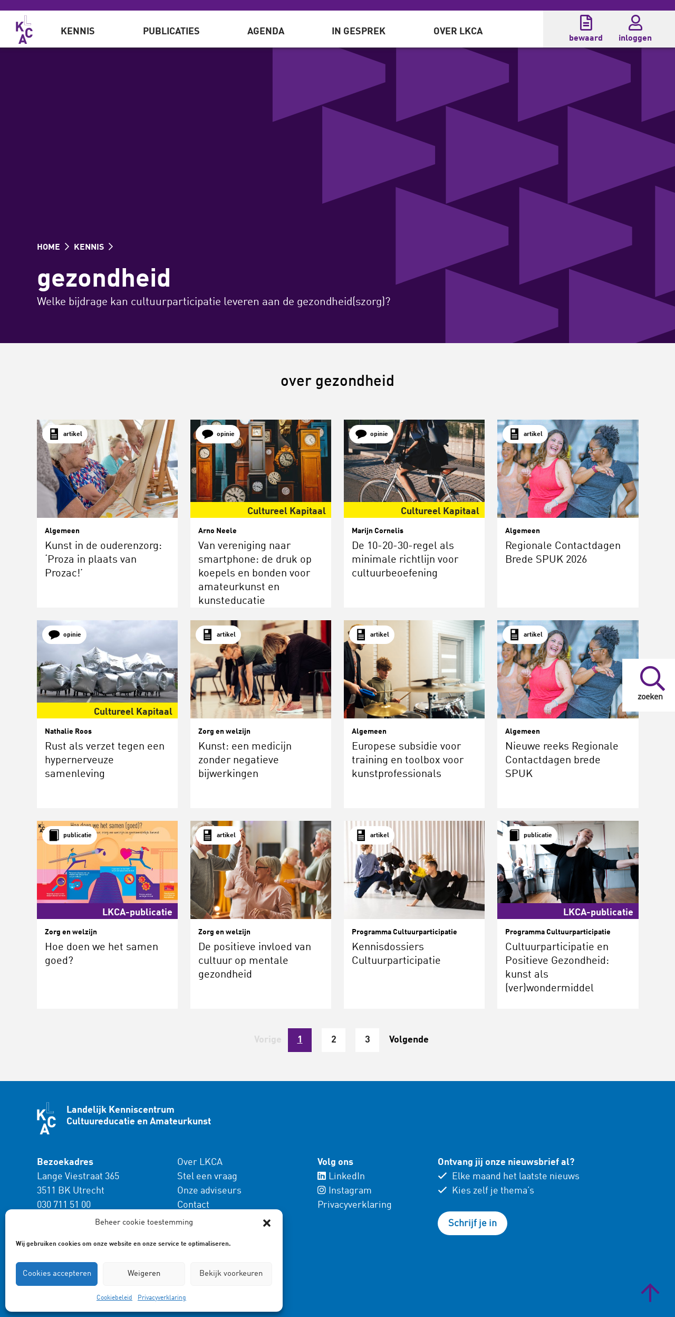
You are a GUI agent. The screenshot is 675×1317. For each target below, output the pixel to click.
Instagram (344, 1191)
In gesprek (358, 31)
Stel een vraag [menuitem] (207, 1176)
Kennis (78, 31)
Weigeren (144, 1274)
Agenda (265, 31)
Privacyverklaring (162, 1298)
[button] (267, 1223)
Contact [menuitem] (193, 1205)
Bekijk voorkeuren (231, 1274)
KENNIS (93, 247)
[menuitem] (77, 29)
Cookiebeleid (114, 1298)
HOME (53, 247)
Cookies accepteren (57, 1274)
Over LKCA (458, 31)
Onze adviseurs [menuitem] (209, 1191)
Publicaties (171, 31)
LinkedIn (341, 1176)
